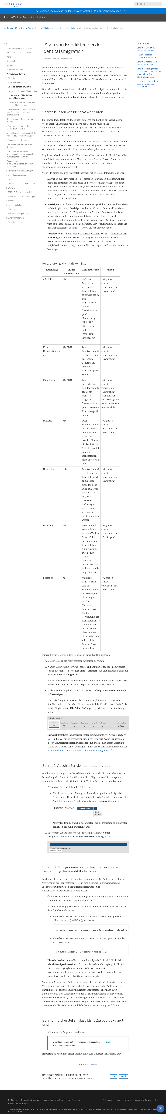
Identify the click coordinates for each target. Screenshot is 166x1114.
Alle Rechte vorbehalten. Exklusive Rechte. (48, 1109)
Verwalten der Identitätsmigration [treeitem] (23, 91)
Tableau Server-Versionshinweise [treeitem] (19, 53)
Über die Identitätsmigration (71, 28)
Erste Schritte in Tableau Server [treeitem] (19, 48)
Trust (118, 1100)
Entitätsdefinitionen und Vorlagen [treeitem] (21, 196)
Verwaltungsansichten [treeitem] (16, 175)
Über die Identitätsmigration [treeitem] (19, 87)
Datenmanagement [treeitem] (15, 218)
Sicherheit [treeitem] (11, 78)
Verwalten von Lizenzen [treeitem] (17, 83)
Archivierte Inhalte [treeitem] (15, 222)
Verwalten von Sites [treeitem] (14, 70)
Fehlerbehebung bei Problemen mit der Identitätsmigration (79, 750)
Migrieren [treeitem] (10, 65)
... (55, 28)
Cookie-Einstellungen (143, 1100)
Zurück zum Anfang (85, 1065)
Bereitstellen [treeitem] (11, 61)
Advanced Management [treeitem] (17, 214)
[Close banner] (162, 11)
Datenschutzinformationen (54, 1100)
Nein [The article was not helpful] (123, 1076)
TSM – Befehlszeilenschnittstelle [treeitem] (21, 192)
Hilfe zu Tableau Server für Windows (36, 28)
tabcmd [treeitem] (10, 201)
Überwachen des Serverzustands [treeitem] (21, 184)
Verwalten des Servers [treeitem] (15, 74)
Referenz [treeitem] (11, 209)
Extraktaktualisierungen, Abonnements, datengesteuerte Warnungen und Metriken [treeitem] (20, 154)
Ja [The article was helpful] (114, 1076)
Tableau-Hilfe (11, 28)
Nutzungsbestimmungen (30, 1100)
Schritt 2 (116, 127)
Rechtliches (12, 1100)
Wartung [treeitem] (11, 188)
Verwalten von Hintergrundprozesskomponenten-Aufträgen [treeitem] (21, 164)
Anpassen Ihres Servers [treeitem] (17, 140)
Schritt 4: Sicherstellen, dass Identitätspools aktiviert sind (147, 84)
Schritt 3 (76, 227)
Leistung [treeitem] (11, 179)
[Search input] (151, 4)
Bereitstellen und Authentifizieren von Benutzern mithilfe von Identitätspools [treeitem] (21, 112)
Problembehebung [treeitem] (15, 205)
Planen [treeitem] (9, 57)
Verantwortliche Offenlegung (90, 1100)
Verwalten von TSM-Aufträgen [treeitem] (20, 171)
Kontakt (128, 1100)
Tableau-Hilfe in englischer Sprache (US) (103, 11)
